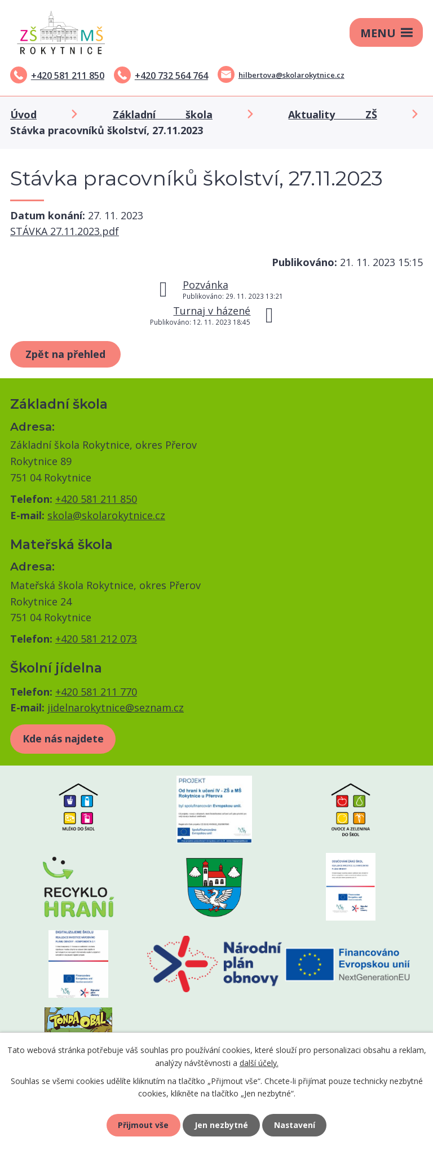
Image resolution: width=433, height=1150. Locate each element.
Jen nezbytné (221, 1125)
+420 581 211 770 (96, 691)
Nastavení (295, 1125)
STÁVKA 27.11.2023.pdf (64, 231)
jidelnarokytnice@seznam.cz (115, 707)
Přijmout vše (143, 1125)
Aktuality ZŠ (332, 114)
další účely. (259, 1062)
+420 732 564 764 (171, 75)
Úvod (23, 114)
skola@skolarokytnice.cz (106, 515)
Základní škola (163, 114)
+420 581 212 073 (96, 638)
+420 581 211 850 (67, 75)
